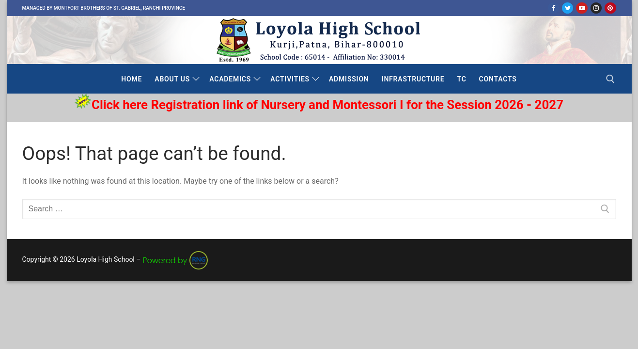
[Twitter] (567, 8)
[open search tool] (610, 79)
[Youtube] (581, 8)
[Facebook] (553, 8)
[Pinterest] (610, 8)
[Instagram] (596, 8)
